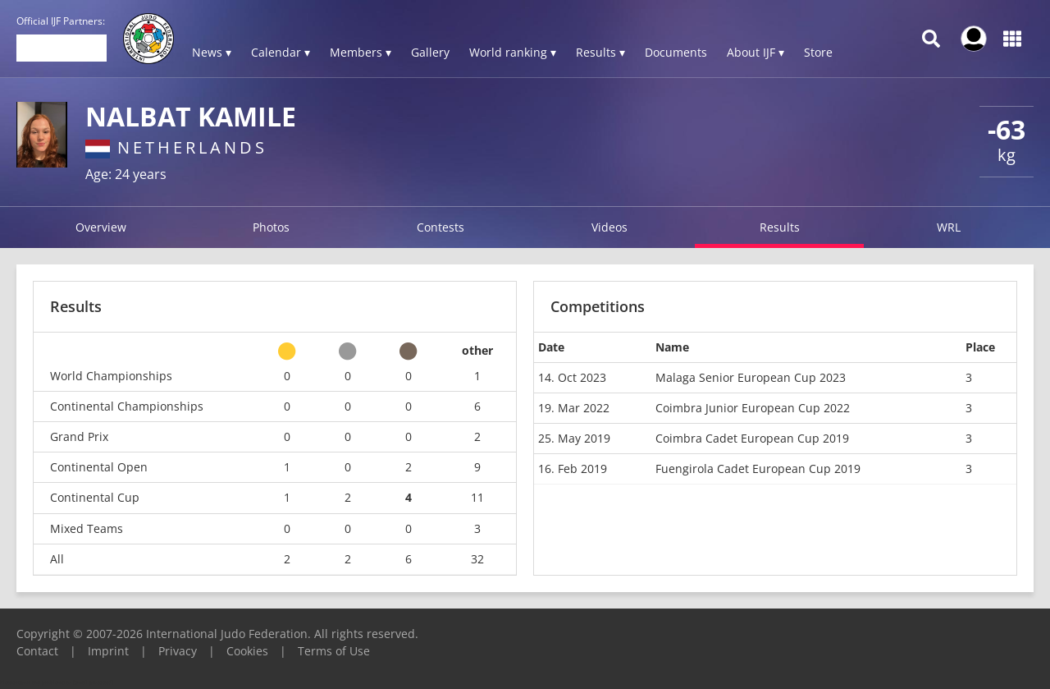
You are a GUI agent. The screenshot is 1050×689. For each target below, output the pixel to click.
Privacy (177, 651)
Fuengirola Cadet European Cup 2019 (758, 468)
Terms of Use (334, 651)
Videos (609, 227)
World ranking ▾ (512, 52)
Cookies (247, 651)
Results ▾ (600, 52)
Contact (37, 651)
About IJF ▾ (755, 52)
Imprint (108, 651)
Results (780, 227)
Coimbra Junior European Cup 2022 (752, 408)
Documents (676, 52)
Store (818, 52)
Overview (100, 227)
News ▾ (211, 52)
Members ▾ (360, 52)
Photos (271, 227)
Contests (440, 227)
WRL (949, 227)
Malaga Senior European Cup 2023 (750, 377)
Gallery (430, 52)
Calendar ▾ (280, 52)
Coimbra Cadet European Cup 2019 (752, 438)
